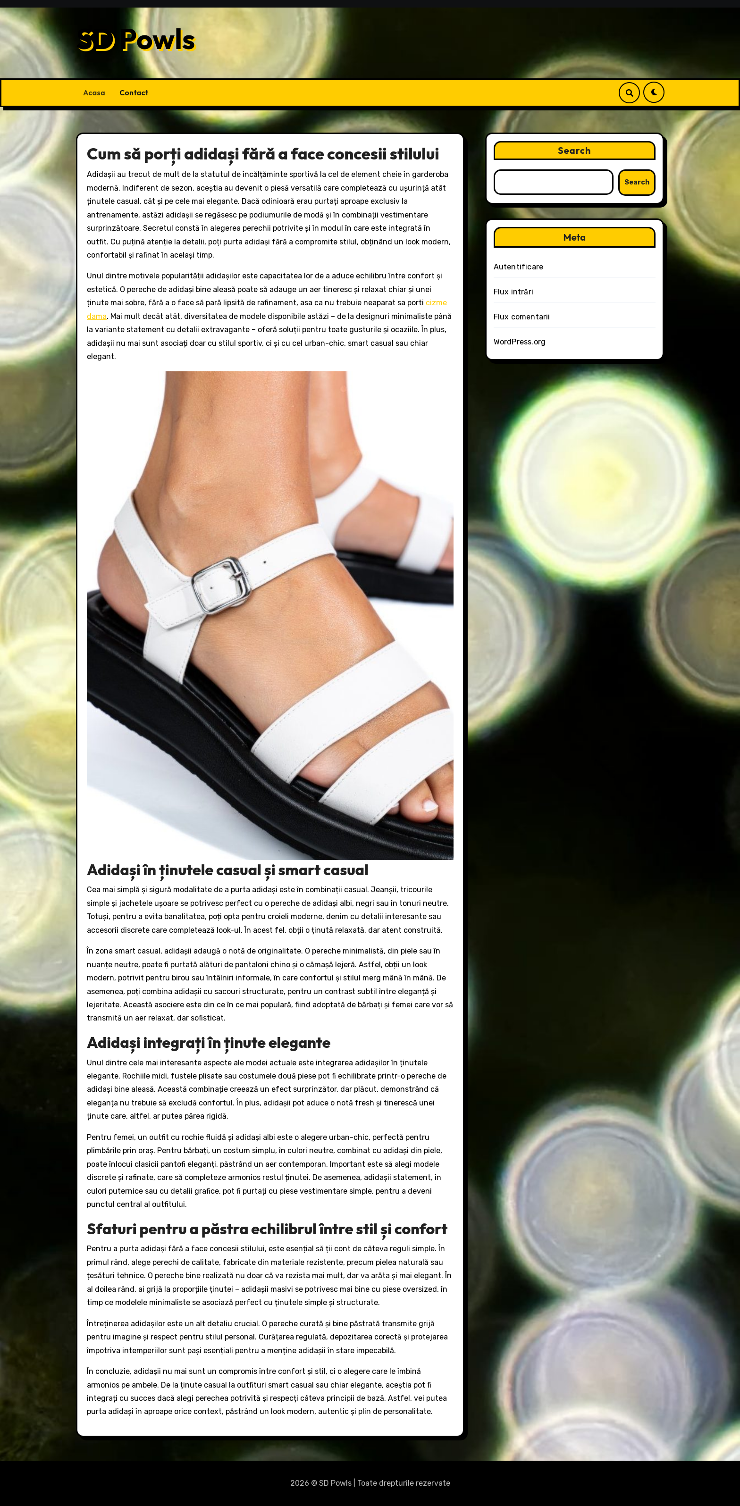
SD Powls (135, 39)
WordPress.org (520, 341)
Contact (134, 92)
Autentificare (519, 266)
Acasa (94, 92)
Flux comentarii (522, 316)
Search (574, 150)
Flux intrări (513, 291)
